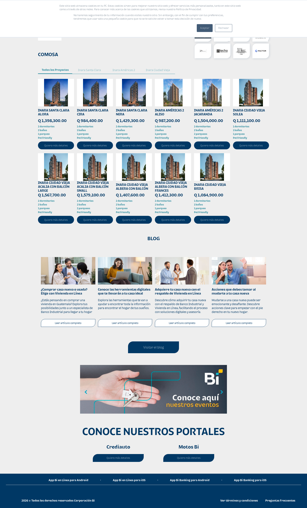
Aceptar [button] (204, 27)
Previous (86, 392)
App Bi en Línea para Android (68, 480)
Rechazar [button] (223, 27)
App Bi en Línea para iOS (129, 480)
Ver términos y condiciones (239, 500)
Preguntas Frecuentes (280, 500)
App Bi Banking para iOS (250, 480)
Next (221, 392)
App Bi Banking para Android (189, 480)
